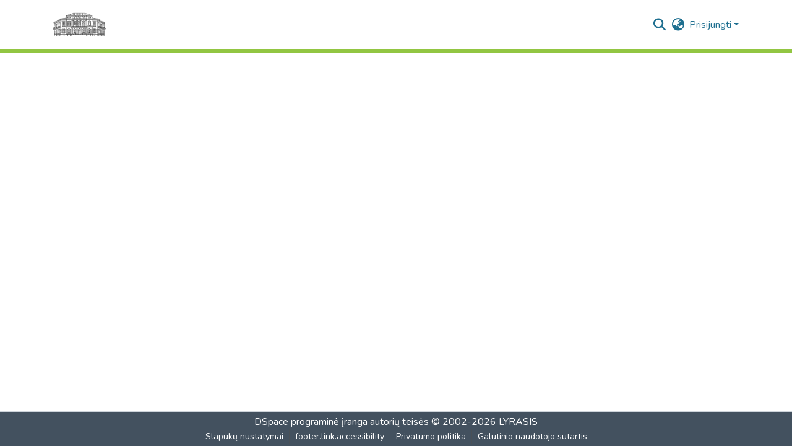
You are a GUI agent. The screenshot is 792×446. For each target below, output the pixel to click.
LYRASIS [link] (518, 422)
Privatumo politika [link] (431, 436)
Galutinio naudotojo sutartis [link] (532, 436)
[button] (659, 24)
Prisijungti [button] (711, 25)
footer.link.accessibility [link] (339, 436)
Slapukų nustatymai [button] (244, 436)
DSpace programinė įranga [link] (311, 422)
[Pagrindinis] (79, 24)
